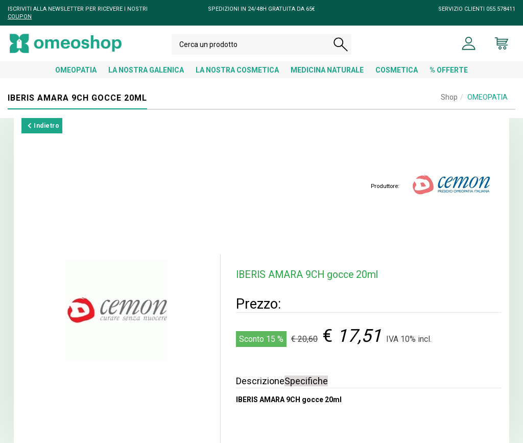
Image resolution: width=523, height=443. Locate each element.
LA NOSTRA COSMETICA (237, 70)
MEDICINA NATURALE (327, 70)
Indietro (43, 125)
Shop (449, 97)
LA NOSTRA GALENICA (146, 70)
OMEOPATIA (76, 70)
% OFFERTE (449, 70)
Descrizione (260, 381)
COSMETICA (396, 70)
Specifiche (306, 381)
